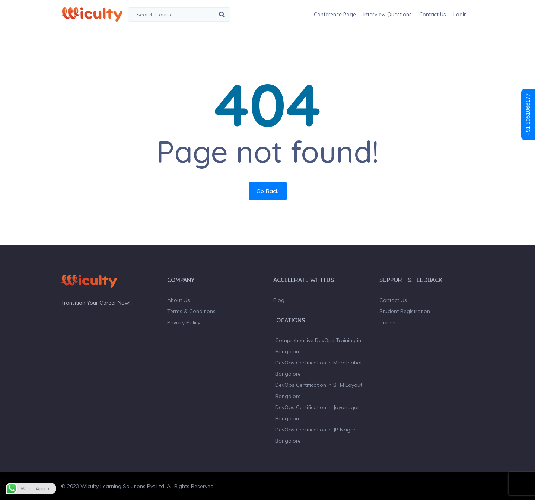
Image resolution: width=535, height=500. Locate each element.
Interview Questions (387, 14)
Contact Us (432, 14)
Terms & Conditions (191, 311)
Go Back (268, 191)
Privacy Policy (183, 322)
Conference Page (335, 14)
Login (460, 14)
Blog (278, 300)
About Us (178, 300)
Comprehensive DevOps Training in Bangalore (318, 346)
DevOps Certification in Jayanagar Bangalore (317, 413)
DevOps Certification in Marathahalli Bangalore (319, 368)
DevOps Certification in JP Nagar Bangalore (315, 435)
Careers (389, 322)
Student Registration (404, 311)
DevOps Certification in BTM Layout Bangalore (318, 390)
